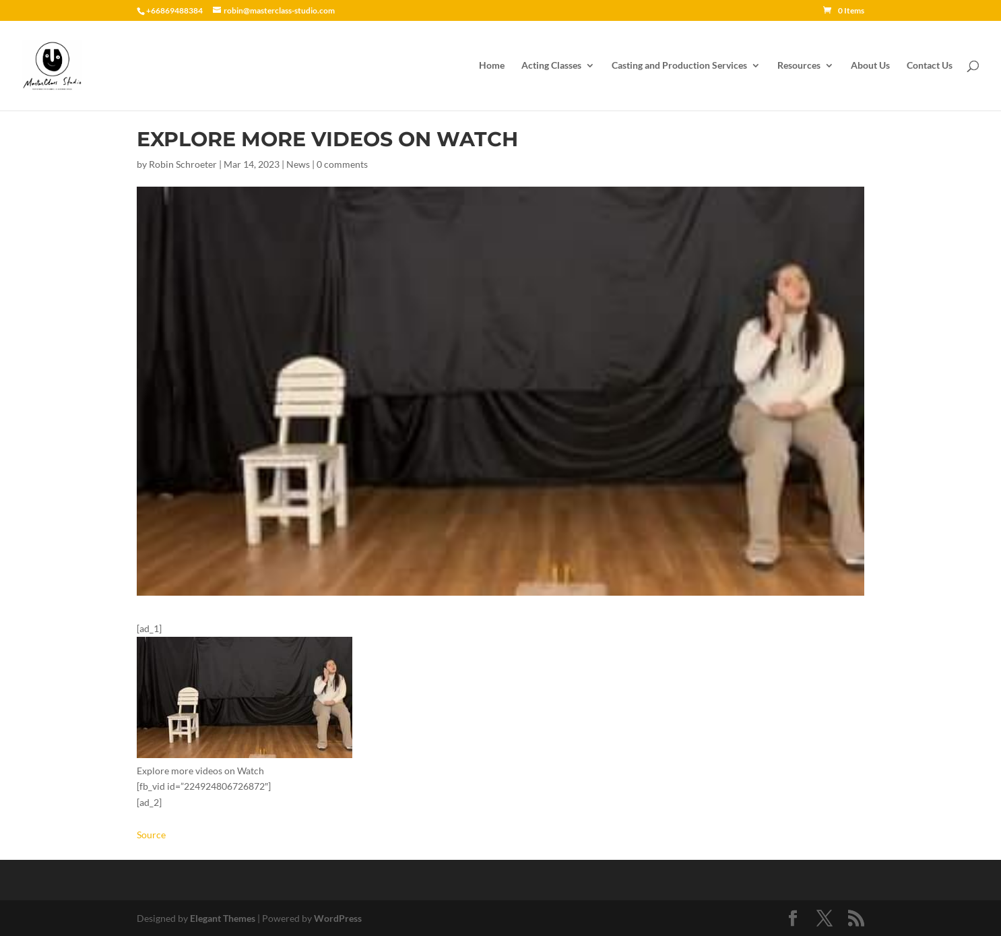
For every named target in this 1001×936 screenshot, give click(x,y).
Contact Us (929, 66)
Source (151, 834)
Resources (798, 66)
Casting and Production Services (679, 66)
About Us (870, 66)
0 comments (342, 164)
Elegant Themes (222, 918)
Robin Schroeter (183, 164)
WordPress (338, 918)
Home (492, 66)
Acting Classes (551, 66)
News (298, 164)
